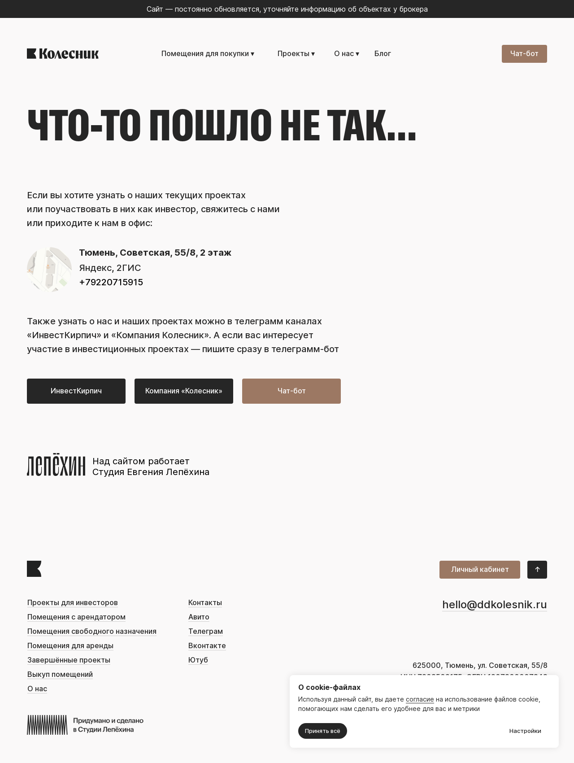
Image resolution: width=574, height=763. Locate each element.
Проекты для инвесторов (72, 602)
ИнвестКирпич (64, 335)
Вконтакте (207, 645)
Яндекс (95, 267)
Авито (198, 617)
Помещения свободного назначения (92, 631)
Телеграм (205, 631)
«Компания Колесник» (160, 335)
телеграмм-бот (305, 349)
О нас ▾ (346, 53)
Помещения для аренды (70, 645)
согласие (420, 699)
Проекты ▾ (296, 53)
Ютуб (198, 660)
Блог (382, 53)
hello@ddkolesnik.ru (494, 604)
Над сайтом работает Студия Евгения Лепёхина (150, 466)
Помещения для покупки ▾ (207, 53)
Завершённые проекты (68, 660)
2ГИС (129, 267)
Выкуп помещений (60, 674)
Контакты (205, 602)
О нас (37, 689)
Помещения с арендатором (76, 617)
